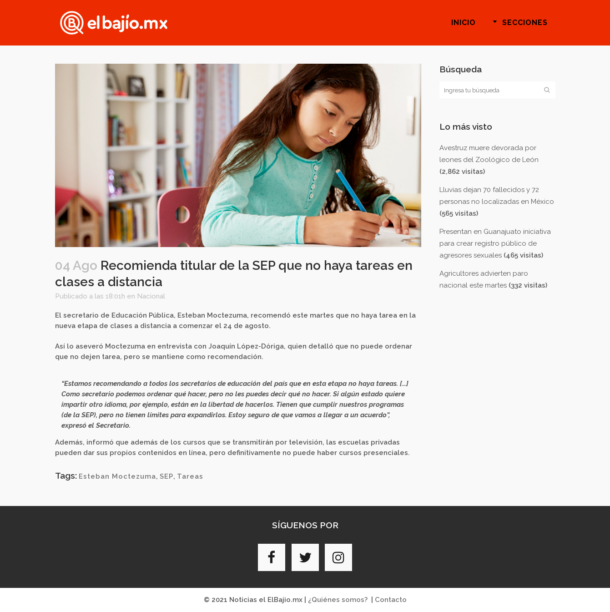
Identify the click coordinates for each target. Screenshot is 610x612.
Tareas (190, 476)
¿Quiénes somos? (338, 600)
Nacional (151, 296)
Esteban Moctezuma (117, 476)
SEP (166, 476)
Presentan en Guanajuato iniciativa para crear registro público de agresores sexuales (495, 243)
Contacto (391, 600)
